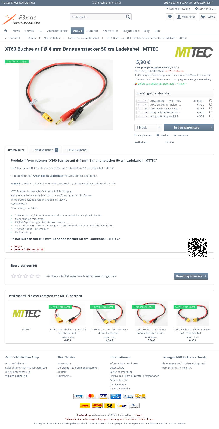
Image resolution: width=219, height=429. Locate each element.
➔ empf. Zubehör (45, 150)
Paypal (139, 414)
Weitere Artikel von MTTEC (28, 249)
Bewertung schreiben (191, 275)
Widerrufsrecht (119, 380)
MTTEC (26, 329)
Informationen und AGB (124, 363)
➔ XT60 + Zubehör (76, 150)
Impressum (64, 363)
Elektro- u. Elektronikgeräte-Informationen (134, 376)
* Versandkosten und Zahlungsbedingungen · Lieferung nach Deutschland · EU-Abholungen (109, 419)
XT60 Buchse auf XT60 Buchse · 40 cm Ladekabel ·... (192, 331)
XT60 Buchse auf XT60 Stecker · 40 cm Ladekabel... (109, 331)
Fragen (16, 246)
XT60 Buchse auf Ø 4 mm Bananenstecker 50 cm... (151, 331)
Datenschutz (117, 367)
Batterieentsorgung (121, 371)
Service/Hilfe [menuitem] (204, 8)
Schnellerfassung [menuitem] (178, 8)
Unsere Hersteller (120, 388)
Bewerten (181, 135)
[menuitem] (101, 16)
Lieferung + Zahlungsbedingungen (77, 367)
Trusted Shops (84, 414)
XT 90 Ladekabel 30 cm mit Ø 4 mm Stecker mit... (68, 331)
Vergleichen (143, 135)
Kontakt (61, 371)
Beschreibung (16, 150)
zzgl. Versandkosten (174, 70)
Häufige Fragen (118, 384)
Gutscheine (64, 376)
